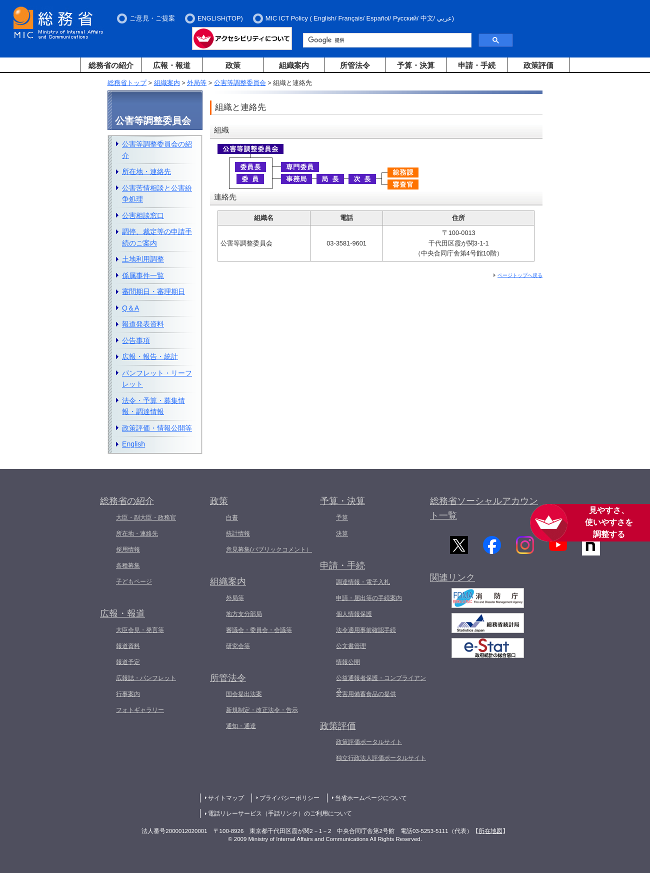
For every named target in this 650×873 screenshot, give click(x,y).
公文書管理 (351, 646)
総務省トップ (127, 82)
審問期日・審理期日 (153, 292)
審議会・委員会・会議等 (259, 630)
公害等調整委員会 (240, 82)
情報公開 (348, 662)
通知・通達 (241, 726)
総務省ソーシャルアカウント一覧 (484, 508)
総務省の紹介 (111, 65)
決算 (342, 533)
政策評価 (539, 65)
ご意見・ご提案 (152, 18)
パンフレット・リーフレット (157, 378)
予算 (342, 517)
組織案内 (294, 65)
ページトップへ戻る (520, 275)
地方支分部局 (244, 614)
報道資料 (128, 646)
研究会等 (238, 646)
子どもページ (134, 581)
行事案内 (128, 694)
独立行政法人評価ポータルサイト (381, 758)
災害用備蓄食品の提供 (366, 694)
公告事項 (136, 340)
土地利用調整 (143, 259)
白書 (232, 517)
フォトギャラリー (140, 710)
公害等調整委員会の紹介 (157, 150)
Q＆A (130, 308)
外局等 (196, 82)
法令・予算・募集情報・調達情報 (153, 406)
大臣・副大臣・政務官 (146, 517)
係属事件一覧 (143, 276)
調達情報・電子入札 (363, 582)
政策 (233, 65)
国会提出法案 (244, 694)
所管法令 (355, 65)
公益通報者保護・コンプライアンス (381, 684)
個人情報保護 (354, 614)
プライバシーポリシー (290, 798)
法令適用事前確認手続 (366, 630)
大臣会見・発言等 (140, 630)
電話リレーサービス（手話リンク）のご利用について (280, 813)
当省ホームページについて (371, 798)
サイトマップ (226, 798)
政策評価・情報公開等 (157, 428)
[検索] (386, 40)
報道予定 (128, 662)
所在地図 (490, 831)
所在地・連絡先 (146, 172)
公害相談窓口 (143, 216)
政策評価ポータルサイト (369, 742)
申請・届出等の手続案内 (369, 598)
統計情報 (238, 533)
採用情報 (128, 549)
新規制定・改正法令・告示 (262, 710)
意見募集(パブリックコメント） (269, 549)
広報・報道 (171, 65)
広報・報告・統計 (150, 356)
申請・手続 (477, 65)
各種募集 (128, 565)
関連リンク (452, 579)
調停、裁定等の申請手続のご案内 (157, 237)
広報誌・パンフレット (146, 678)
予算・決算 (415, 65)
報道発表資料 (143, 324)
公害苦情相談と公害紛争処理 (157, 194)
